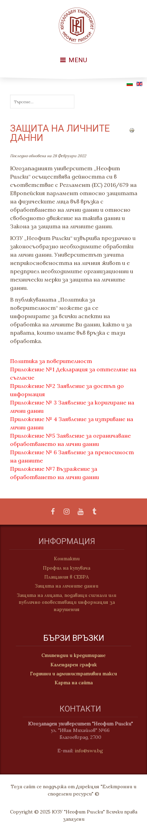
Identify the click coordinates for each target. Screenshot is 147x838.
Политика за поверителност (51, 361)
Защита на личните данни (63, 586)
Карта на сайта (74, 683)
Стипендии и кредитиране (73, 656)
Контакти (63, 558)
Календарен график (73, 665)
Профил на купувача (64, 568)
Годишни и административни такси (73, 674)
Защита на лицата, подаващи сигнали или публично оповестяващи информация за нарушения (63, 602)
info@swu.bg (92, 750)
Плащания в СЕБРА (64, 577)
